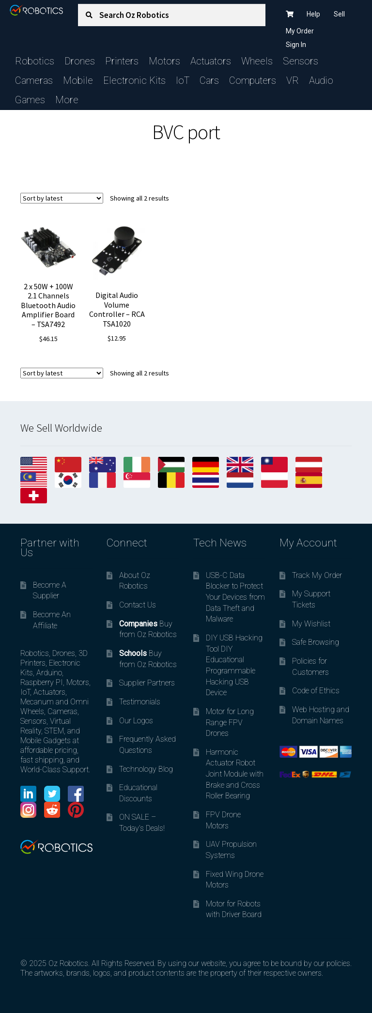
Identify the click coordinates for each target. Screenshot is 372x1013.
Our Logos (136, 720)
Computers (252, 80)
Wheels (257, 61)
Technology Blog (146, 769)
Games (30, 100)
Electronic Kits (134, 80)
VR (292, 80)
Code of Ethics (316, 690)
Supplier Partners (147, 682)
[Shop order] (61, 198)
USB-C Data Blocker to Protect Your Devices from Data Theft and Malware (235, 597)
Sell (339, 14)
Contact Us (137, 604)
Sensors (300, 61)
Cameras (34, 80)
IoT (182, 80)
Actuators (210, 61)
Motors (164, 61)
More (66, 100)
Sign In (296, 44)
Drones (79, 61)
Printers (122, 61)
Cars (209, 80)
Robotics (34, 61)
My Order (300, 31)
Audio (321, 80)
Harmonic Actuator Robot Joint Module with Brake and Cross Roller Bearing (235, 774)
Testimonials (139, 701)
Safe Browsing (315, 642)
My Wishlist (311, 623)
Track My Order (317, 575)
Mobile (78, 80)
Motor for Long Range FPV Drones (230, 722)
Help (313, 14)
